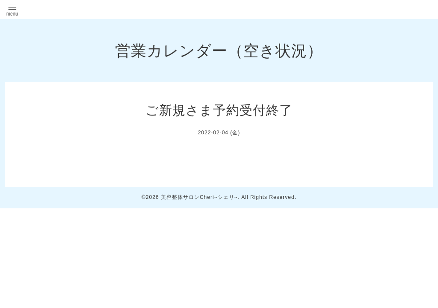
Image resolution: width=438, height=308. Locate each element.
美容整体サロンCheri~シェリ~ (199, 197)
